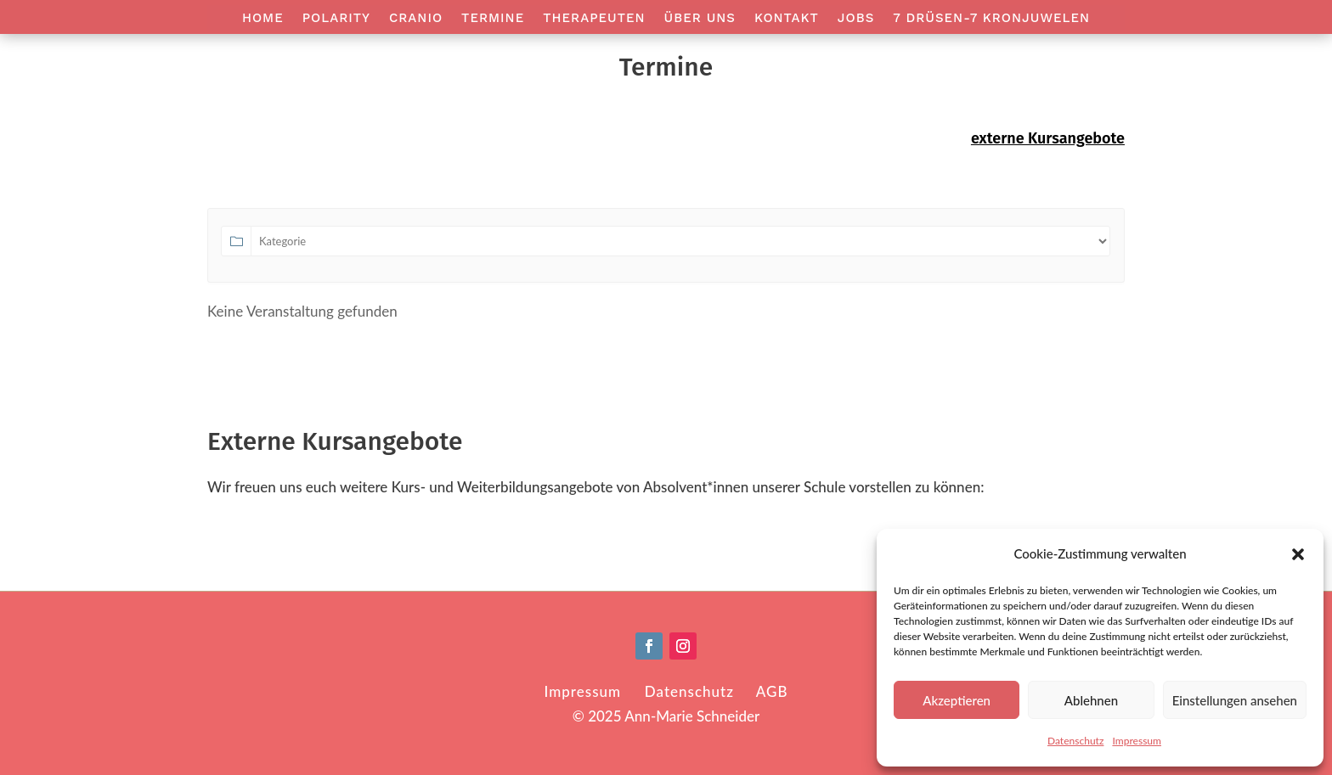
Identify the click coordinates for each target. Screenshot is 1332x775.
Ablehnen (1091, 700)
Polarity (336, 18)
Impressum (1136, 740)
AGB (772, 691)
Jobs (856, 18)
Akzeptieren (957, 700)
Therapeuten (594, 18)
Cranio (416, 18)
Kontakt (786, 18)
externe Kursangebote (1048, 138)
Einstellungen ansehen (1234, 700)
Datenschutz (1075, 740)
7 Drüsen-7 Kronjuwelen (991, 18)
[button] (1298, 554)
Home (263, 18)
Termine (492, 18)
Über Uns (700, 18)
